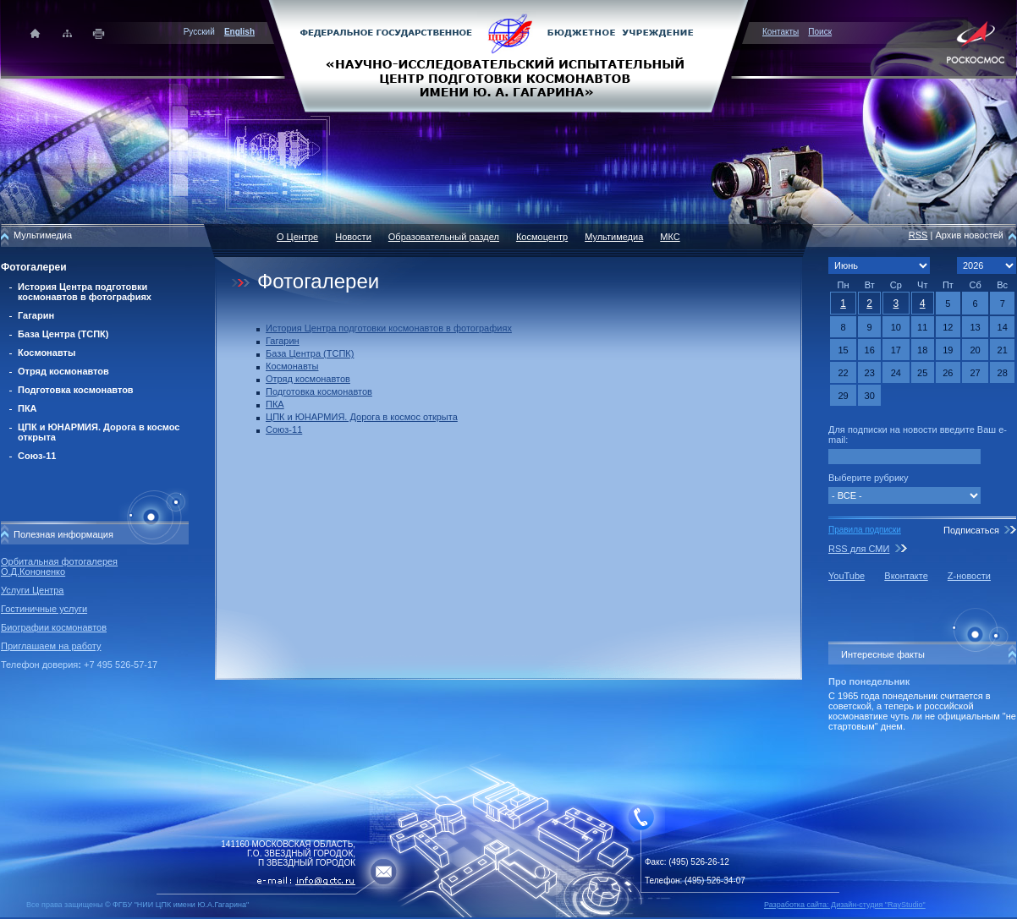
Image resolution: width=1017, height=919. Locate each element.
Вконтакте (905, 576)
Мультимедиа (614, 237)
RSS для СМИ (858, 549)
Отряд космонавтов (63, 371)
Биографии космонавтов (54, 627)
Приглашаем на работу (51, 646)
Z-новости (969, 576)
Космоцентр (542, 237)
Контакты (780, 31)
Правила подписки (864, 529)
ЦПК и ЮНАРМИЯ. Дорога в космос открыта (362, 417)
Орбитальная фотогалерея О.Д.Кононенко (59, 566)
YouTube (846, 576)
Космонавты (46, 352)
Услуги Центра (32, 590)
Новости (353, 237)
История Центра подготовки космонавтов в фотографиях (84, 292)
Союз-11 (37, 456)
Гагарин (36, 315)
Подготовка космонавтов (76, 390)
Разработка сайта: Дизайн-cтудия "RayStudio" (845, 904)
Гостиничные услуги (44, 609)
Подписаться (971, 530)
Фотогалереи (34, 267)
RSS (918, 235)
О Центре (297, 237)
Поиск (820, 31)
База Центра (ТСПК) (63, 334)
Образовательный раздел (443, 237)
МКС (669, 237)
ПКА (27, 408)
